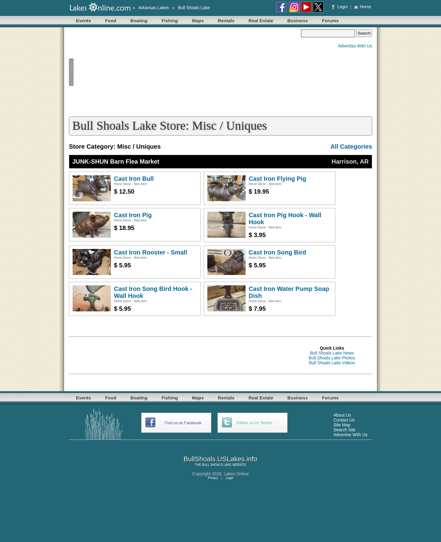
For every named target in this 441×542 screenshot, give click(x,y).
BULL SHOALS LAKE (216, 464)
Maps (198, 20)
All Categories (351, 146)
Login (340, 6)
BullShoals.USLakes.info (221, 459)
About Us (342, 415)
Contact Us (344, 420)
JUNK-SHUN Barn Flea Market (116, 161)
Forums (330, 20)
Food (110, 20)
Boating (139, 20)
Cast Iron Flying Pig (277, 178)
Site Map (342, 424)
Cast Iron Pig (133, 215)
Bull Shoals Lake (194, 7)
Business (297, 20)
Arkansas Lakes (153, 7)
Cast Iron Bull (134, 178)
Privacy (213, 478)
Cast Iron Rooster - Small (150, 252)
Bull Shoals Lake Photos (332, 357)
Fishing (170, 20)
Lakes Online (236, 473)
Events (83, 20)
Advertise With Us (355, 45)
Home (362, 6)
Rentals (226, 20)
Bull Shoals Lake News (332, 353)
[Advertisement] (185, 72)
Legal (229, 478)
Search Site (345, 429)
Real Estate (261, 20)
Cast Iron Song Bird (277, 252)
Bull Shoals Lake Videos (332, 362)
